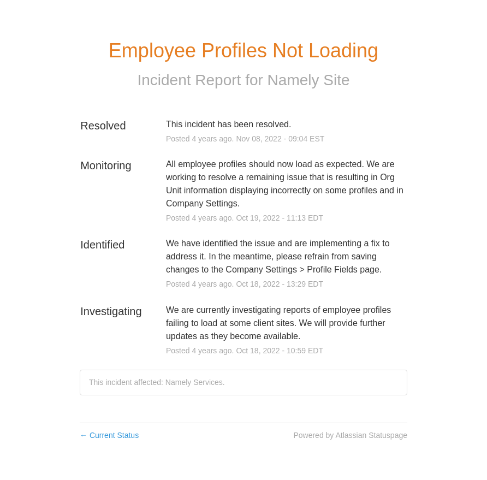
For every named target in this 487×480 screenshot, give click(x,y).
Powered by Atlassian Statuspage (350, 435)
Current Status (109, 435)
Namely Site (309, 80)
